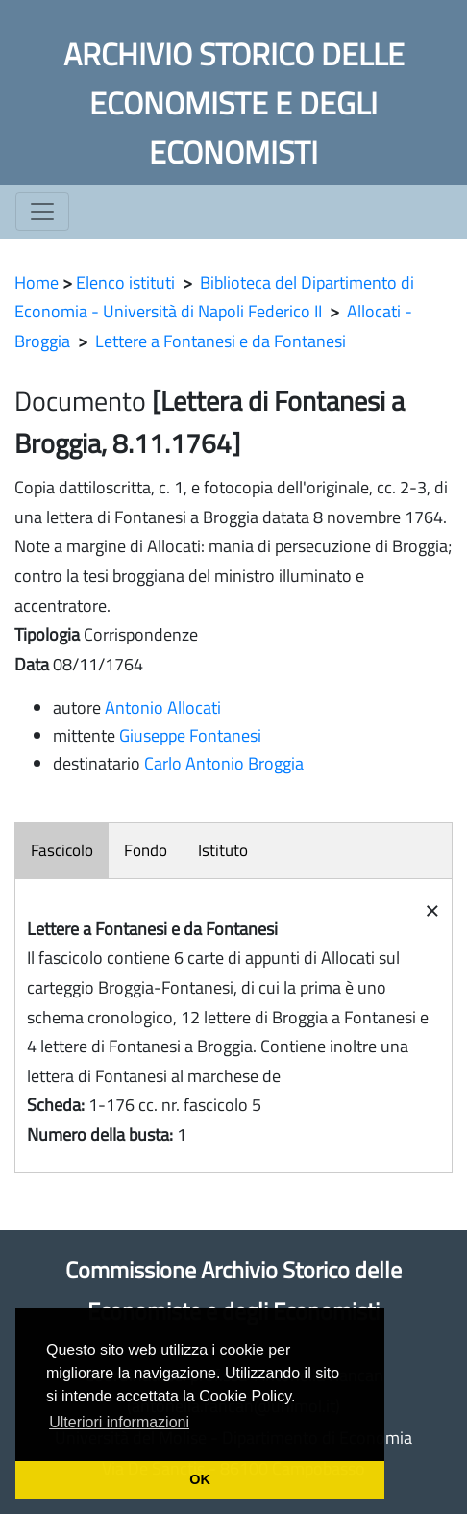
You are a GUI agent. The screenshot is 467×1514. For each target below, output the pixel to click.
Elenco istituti (125, 282)
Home (36, 282)
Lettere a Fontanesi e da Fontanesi (220, 341)
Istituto (223, 850)
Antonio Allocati (163, 707)
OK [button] (199, 1479)
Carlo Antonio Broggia (224, 763)
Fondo (145, 850)
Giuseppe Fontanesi (190, 735)
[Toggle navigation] (42, 211)
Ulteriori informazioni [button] (119, 1422)
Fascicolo (62, 850)
